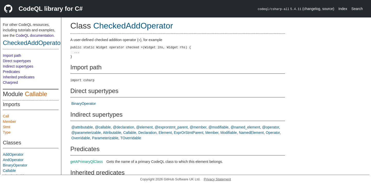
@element (144, 127)
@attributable (82, 127)
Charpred (10, 82)
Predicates (11, 72)
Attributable (112, 133)
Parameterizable (105, 138)
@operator (270, 127)
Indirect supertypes (18, 66)
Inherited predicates (19, 77)
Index (342, 9)
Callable (36, 93)
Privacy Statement (217, 179)
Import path (12, 55)
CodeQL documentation (35, 35)
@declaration (123, 127)
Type (7, 132)
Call (6, 116)
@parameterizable (86, 133)
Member (9, 121)
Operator (273, 133)
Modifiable (228, 133)
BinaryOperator (15, 165)
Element (165, 133)
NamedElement (251, 133)
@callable (103, 127)
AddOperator (13, 154)
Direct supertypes (17, 61)
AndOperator (13, 160)
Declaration (147, 133)
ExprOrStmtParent (188, 133)
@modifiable (218, 127)
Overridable (80, 138)
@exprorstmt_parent (171, 127)
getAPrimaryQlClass (86, 162)
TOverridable (130, 138)
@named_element (245, 127)
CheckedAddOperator (33, 42)
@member (198, 127)
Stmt (6, 127)
